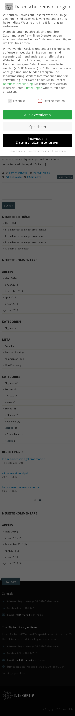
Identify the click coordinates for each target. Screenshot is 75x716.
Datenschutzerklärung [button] (39, 151)
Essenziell (17, 101)
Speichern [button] (37, 126)
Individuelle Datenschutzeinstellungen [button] (37, 140)
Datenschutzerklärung (18, 84)
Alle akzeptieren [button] (37, 114)
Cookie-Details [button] (17, 151)
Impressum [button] (60, 151)
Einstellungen (33, 88)
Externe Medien (51, 101)
